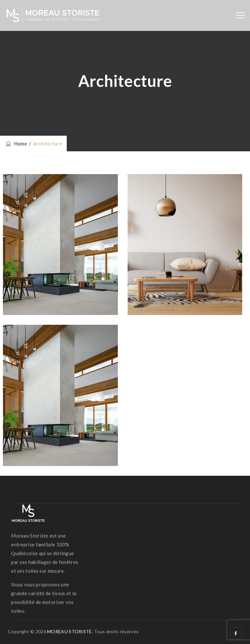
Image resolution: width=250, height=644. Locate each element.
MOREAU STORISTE (69, 631)
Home (16, 143)
